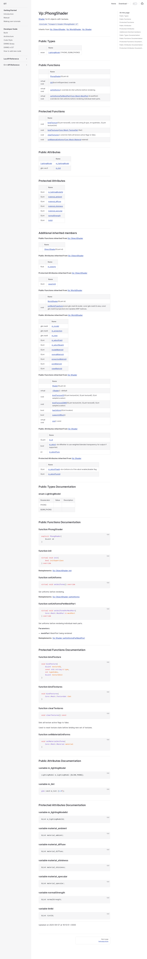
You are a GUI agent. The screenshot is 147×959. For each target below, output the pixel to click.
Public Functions (125, 19)
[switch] (135, 3)
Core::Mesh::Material (73, 140)
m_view (55, 336)
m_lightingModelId (55, 192)
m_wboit (52, 444)
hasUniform (56, 410)
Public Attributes (125, 25)
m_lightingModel (62, 163)
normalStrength (54, 216)
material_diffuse (54, 201)
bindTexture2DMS (59, 403)
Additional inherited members (130, 32)
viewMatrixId (57, 369)
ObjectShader (49, 249)
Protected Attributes (127, 29)
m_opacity (52, 267)
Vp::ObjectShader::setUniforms (65, 597)
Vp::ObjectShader (57, 29)
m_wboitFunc (54, 452)
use (53, 421)
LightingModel (54, 52)
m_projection (57, 331)
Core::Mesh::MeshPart (79, 96)
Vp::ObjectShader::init (62, 570)
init (51, 82)
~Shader (55, 391)
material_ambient (55, 197)
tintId (50, 220)
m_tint (58, 168)
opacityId (52, 284)
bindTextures (53, 130)
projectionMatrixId (59, 359)
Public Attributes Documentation (131, 45)
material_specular (55, 211)
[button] (16, 10)
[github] (142, 4)
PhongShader (55, 76)
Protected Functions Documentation (131, 42)
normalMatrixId (58, 354)
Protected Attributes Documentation (131, 48)
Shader (42, 19)
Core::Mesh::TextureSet (68, 130)
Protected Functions (127, 22)
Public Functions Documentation (131, 38)
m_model (55, 326)
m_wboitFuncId (54, 474)
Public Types (124, 16)
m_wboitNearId (58, 345)
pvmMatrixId (57, 364)
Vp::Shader (87, 29)
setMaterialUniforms (56, 140)
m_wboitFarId (57, 340)
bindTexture (52, 123)
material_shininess (55, 206)
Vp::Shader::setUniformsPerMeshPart (68, 638)
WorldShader (53, 301)
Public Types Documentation (130, 35)
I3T (5, 4)
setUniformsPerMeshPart (60, 96)
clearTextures (53, 135)
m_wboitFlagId (54, 469)
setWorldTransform (55, 306)
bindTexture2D (58, 395)
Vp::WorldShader (73, 29)
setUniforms (55, 90)
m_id (51, 440)
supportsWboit (58, 415)
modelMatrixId (57, 350)
